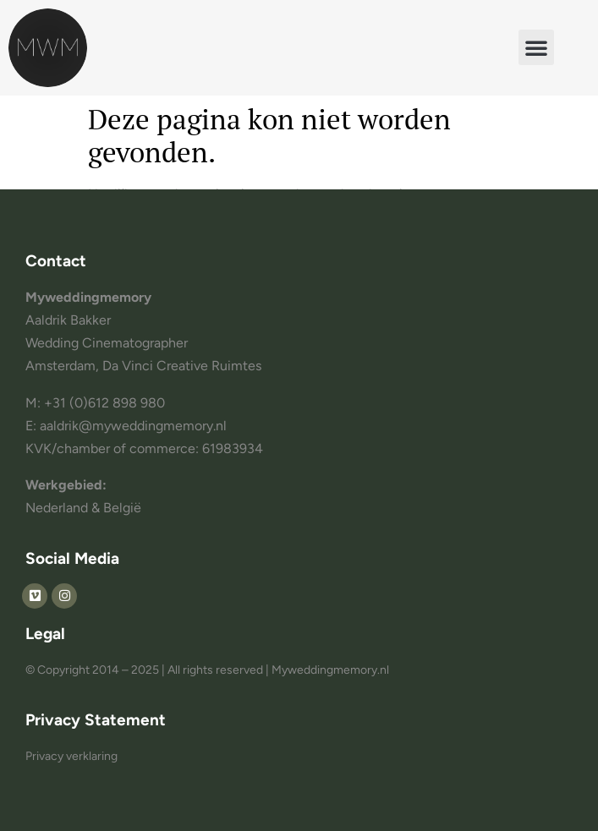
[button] (536, 47)
